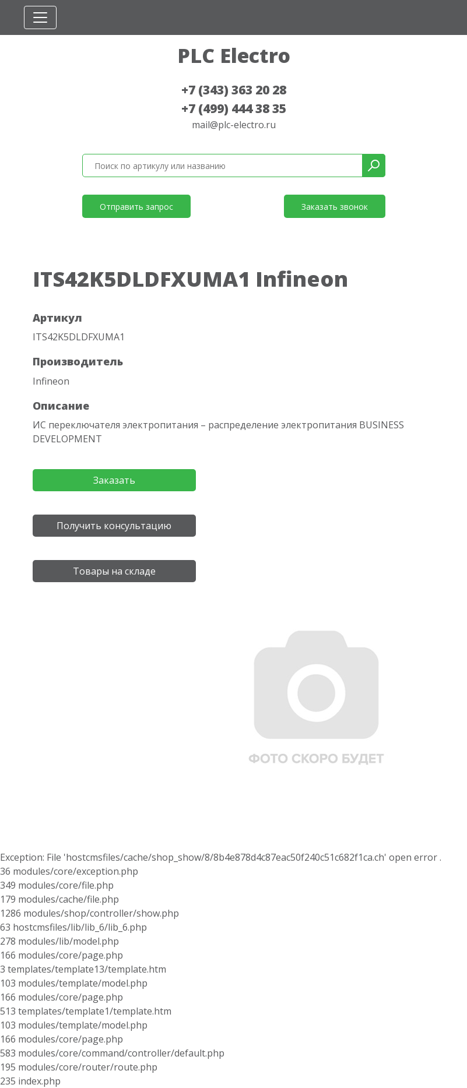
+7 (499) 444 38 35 (233, 108)
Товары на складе (114, 571)
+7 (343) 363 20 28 (233, 90)
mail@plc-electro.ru (234, 124)
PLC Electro (233, 55)
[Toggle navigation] (40, 17)
